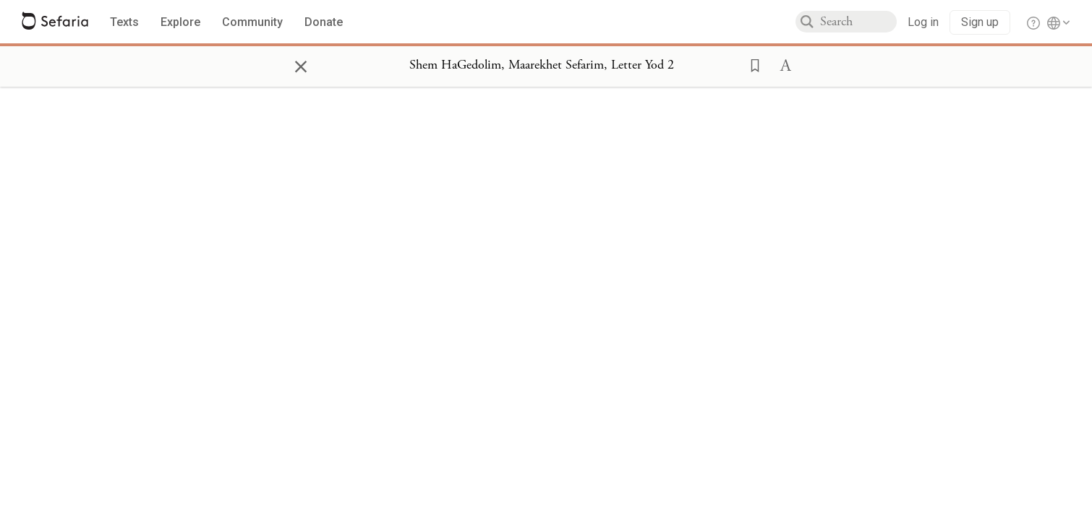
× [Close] (301, 64)
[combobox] (858, 21)
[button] (751, 64)
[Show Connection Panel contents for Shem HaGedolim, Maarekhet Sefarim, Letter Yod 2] (541, 65)
